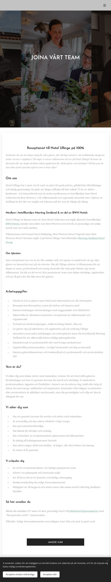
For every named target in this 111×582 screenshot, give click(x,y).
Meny (104, 5)
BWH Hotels (12, 223)
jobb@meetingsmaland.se (83, 511)
